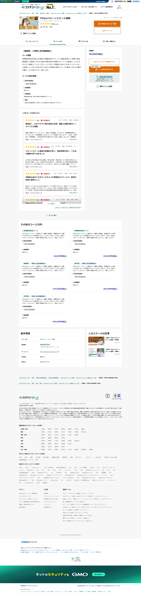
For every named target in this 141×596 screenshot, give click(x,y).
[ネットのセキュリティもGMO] (15, 1)
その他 (109, 591)
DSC (109, 470)
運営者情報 (22, 507)
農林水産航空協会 (61, 467)
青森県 (49, 429)
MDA (112, 475)
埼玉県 (63, 432)
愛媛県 (56, 446)
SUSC (54, 470)
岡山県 (56, 443)
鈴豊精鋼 (103, 472)
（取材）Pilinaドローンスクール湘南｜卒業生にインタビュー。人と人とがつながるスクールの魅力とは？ (112, 350)
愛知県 (56, 438)
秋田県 (69, 429)
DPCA (26, 467)
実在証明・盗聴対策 (25, 552)
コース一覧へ (53, 215)
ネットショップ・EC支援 (38, 591)
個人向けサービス (102, 591)
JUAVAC (92, 467)
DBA (81, 470)
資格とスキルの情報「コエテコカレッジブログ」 (76, 512)
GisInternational (29, 483)
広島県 (63, 443)
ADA (66, 472)
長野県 (76, 435)
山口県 (69, 443)
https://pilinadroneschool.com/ (49, 352)
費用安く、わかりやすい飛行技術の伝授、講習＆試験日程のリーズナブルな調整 (51, 125)
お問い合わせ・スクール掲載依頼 (28, 493)
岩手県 (56, 429)
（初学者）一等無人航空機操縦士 (34, 296)
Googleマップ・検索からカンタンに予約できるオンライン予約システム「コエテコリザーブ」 (88, 507)
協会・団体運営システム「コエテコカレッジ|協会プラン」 (78, 521)
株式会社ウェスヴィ (87, 472)
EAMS (33, 472)
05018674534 (105, 76)
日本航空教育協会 (23, 472)
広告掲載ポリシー (48, 507)
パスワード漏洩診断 (55, 550)
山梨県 (69, 435)
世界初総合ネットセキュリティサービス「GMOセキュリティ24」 (35, 550)
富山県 (49, 435)
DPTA (76, 470)
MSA (33, 480)
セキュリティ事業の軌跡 (95, 552)
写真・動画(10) (109, 41)
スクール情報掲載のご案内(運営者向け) (29, 501)
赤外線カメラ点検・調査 (110, 457)
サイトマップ (47, 504)
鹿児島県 (83, 449)
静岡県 (49, 438)
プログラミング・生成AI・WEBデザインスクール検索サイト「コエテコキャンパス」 (85, 496)
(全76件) (56, 24)
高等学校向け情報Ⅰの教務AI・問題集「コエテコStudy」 (78, 515)
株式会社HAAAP (23, 475)
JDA (38, 470)
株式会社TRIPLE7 (69, 475)
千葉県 (69, 432)
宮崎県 (76, 449)
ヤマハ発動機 (83, 467)
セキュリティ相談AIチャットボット (82, 550)
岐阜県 (43, 438)
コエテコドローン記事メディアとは (28, 499)
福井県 (63, 435)
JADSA (38, 483)
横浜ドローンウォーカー (99, 480)
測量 (71, 457)
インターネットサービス (26, 591)
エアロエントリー (36, 467)
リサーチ (75, 591)
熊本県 (63, 449)
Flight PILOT (30, 470)
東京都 (76, 432)
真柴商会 (45, 483)
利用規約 (46, 493)
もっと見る (50, 203)
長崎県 (56, 449)
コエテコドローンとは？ (70, 7)
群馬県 (56, 432)
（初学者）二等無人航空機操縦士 (84, 263)
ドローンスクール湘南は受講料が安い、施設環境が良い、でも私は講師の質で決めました (50, 152)
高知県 (63, 446)
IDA (62, 480)
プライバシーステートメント (51, 496)
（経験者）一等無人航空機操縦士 (34, 263)
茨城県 (43, 432)
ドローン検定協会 (48, 467)
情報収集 (81, 591)
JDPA (114, 470)
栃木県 (49, 432)
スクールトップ (32, 41)
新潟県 (43, 435)
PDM (39, 477)
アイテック (104, 475)
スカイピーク (67, 470)
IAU (52, 472)
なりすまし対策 (84, 552)
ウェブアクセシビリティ (50, 501)
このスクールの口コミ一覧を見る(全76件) (67, 207)
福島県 (83, 429)
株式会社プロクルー (43, 472)
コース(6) (57, 41)
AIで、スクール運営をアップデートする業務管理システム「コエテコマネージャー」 (85, 504)
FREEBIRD (59, 472)
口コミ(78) (83, 41)
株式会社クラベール (42, 480)
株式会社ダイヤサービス (88, 477)
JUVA (77, 477)
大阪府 (56, 440)
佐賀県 (49, 449)
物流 (26, 457)
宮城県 (63, 429)
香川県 (49, 446)
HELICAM (68, 480)
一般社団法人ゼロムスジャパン (51, 477)
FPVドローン (89, 457)
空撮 (31, 457)
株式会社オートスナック (37, 475)
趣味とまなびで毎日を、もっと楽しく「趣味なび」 (76, 518)
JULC (43, 470)
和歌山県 (77, 440)
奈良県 (69, 440)
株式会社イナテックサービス (54, 475)
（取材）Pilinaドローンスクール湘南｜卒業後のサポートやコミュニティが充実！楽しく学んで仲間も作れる (112, 339)
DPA (70, 467)
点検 (20, 457)
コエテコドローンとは (25, 496)
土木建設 (38, 457)
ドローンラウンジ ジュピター (26, 477)
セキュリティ (58, 591)
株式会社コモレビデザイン (105, 477)
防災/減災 (98, 457)
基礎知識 (64, 457)
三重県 (63, 438)
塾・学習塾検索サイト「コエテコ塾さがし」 (74, 501)
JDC (49, 470)
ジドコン (21, 470)
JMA (75, 467)
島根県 (49, 443)
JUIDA (20, 467)
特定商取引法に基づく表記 (51, 499)
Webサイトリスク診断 (67, 550)
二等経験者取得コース (30, 230)
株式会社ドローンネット (92, 470)
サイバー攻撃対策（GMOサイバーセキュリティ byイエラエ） (44, 552)
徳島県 (43, 446)
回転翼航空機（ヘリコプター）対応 (28, 460)
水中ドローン (79, 457)
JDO (60, 470)
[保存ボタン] (28, 33)
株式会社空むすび (23, 480)
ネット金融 (87, 591)
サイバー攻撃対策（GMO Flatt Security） (70, 552)
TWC (103, 470)
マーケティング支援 (67, 591)
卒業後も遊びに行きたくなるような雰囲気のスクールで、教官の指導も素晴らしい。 (50, 178)
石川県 (56, 435)
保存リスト (119, 7)
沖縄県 (91, 449)
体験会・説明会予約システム (26, 504)
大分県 (69, 449)
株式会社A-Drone (74, 472)
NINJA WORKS (54, 480)
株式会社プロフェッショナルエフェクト (88, 475)
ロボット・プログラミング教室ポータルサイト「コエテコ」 (79, 493)
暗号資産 (94, 591)
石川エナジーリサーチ (108, 467)
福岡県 (43, 449)
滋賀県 (43, 440)
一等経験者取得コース (81, 230)
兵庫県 (63, 440)
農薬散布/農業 (55, 457)
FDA (97, 472)
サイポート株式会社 (68, 477)
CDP (20, 483)
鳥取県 (43, 443)
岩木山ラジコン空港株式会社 (81, 480)
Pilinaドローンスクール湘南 (55, 18)
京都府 (49, 440)
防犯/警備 (46, 457)
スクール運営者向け (107, 7)
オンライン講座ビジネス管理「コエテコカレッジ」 (76, 510)
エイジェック (112, 480)
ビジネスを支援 (49, 591)
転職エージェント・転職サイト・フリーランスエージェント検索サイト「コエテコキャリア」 (87, 499)
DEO (98, 467)
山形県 (76, 429)
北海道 (43, 429)
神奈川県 (83, 432)
